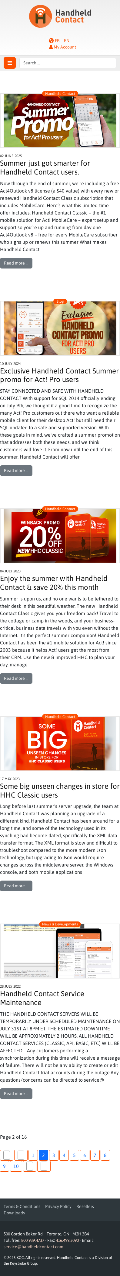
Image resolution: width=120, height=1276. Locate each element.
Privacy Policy (58, 1206)
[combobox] (67, 63)
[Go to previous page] (21, 1155)
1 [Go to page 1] (33, 1155)
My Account (62, 47)
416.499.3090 (67, 1240)
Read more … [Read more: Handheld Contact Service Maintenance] (16, 1093)
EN (66, 40)
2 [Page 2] (43, 1155)
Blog (60, 301)
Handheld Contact (60, 94)
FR (57, 40)
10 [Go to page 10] (16, 1166)
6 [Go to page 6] (84, 1155)
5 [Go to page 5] (74, 1155)
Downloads (14, 1212)
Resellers (85, 1206)
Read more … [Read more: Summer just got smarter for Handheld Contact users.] (16, 263)
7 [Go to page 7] (95, 1155)
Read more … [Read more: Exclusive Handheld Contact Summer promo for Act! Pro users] (16, 470)
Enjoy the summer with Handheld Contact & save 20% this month (54, 582)
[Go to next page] (29, 1166)
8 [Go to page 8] (105, 1155)
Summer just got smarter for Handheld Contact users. (45, 167)
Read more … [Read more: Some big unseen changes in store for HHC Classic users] (16, 885)
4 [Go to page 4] (64, 1155)
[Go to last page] (44, 1166)
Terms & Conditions (22, 1206)
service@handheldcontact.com (33, 1246)
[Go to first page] (6, 1155)
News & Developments (60, 924)
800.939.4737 (32, 1240)
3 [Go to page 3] (53, 1155)
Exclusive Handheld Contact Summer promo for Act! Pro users (59, 375)
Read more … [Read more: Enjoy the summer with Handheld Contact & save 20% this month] (16, 678)
